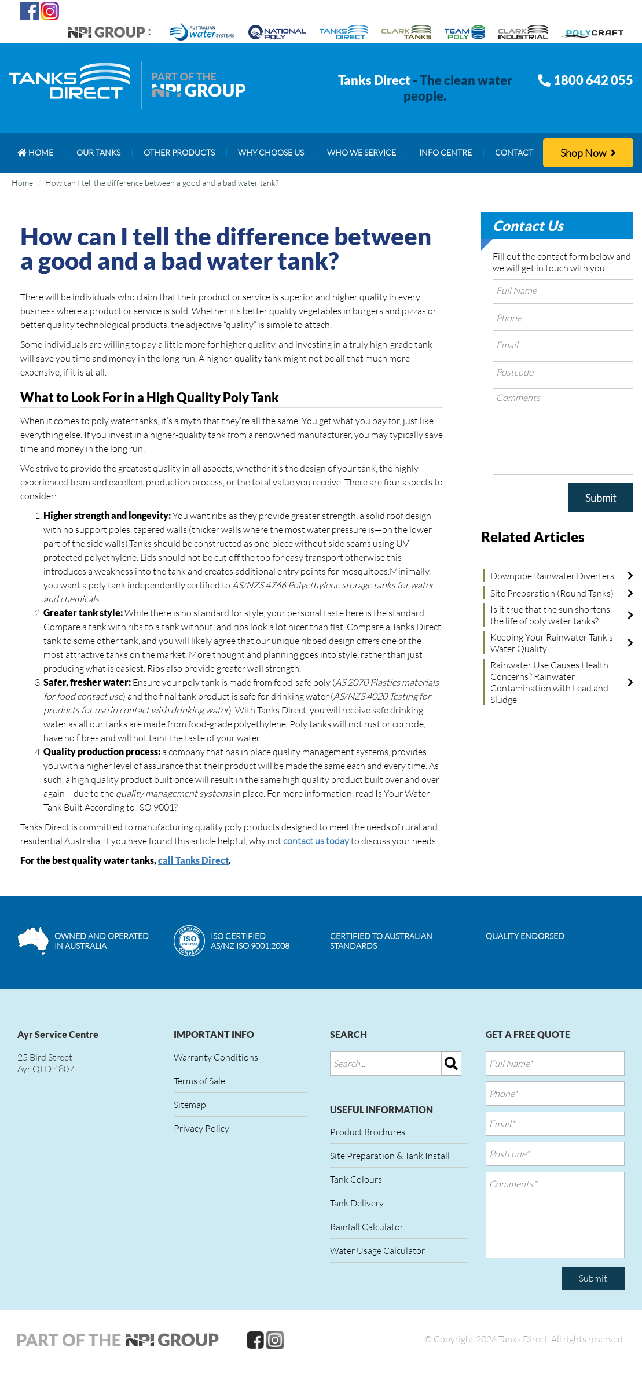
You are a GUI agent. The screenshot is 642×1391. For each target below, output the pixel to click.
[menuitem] (35, 153)
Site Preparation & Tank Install (390, 1155)
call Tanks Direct (193, 860)
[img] (451, 1063)
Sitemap (190, 1104)
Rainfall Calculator (366, 1226)
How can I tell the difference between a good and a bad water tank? (161, 182)
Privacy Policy (201, 1128)
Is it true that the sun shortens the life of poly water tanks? (550, 615)
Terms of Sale (199, 1081)
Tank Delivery (357, 1203)
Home (22, 182)
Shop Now (588, 152)
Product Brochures (367, 1132)
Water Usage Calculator (377, 1250)
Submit (600, 497)
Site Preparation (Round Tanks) (552, 593)
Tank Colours (356, 1179)
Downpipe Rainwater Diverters (552, 576)
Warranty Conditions (216, 1057)
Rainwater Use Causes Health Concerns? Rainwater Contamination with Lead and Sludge (549, 682)
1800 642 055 (593, 80)
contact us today (316, 841)
